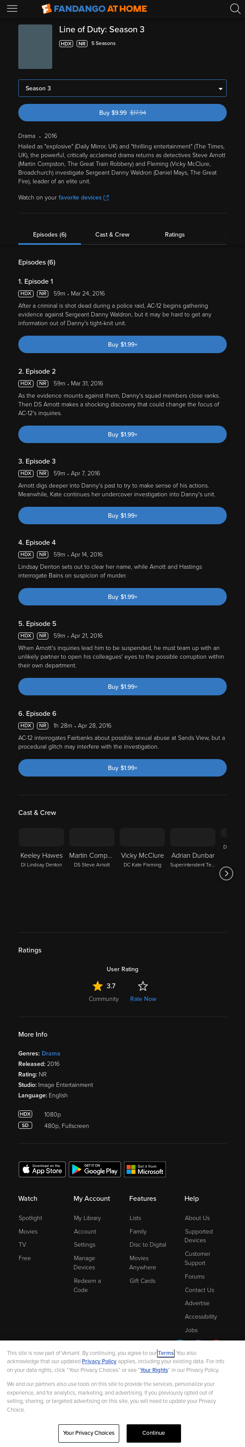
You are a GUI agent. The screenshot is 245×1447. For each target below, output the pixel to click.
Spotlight (30, 1218)
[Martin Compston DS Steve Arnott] (92, 873)
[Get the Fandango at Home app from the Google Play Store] (94, 1169)
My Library (87, 1218)
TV (22, 1244)
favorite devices (84, 197)
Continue (153, 1433)
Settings (84, 1244)
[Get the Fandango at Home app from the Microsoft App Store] (145, 1169)
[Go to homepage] (94, 8)
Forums (195, 1276)
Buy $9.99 (137, 113)
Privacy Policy (99, 1361)
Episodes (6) (50, 234)
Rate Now (143, 999)
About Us (197, 1218)
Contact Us (199, 1290)
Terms (166, 1353)
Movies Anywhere (142, 1263)
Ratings (175, 234)
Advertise (197, 1303)
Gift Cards (142, 1281)
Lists (135, 1218)
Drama (51, 1053)
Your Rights (154, 1370)
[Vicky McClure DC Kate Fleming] (142, 873)
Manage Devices (84, 1263)
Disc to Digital (148, 1244)
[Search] (235, 8)
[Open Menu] (13, 8)
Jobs (191, 1330)
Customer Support (197, 1258)
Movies (28, 1231)
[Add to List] (221, 43)
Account (85, 1231)
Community (104, 999)
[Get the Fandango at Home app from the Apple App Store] (42, 1169)
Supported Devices (199, 1236)
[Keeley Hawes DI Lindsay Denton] (41, 873)
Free (25, 1258)
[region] (122, 1393)
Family (138, 1231)
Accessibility (201, 1316)
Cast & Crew (112, 234)
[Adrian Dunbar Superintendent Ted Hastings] (193, 873)
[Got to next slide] (226, 873)
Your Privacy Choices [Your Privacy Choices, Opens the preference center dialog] (88, 1433)
